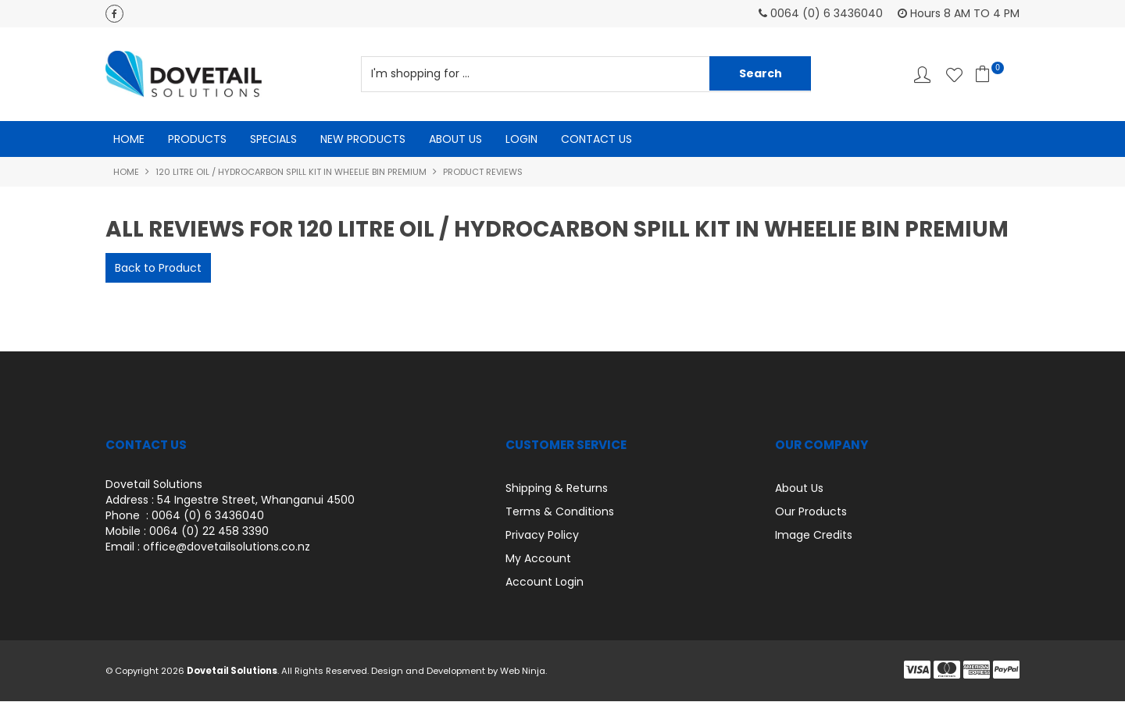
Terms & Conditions (559, 512)
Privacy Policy (542, 535)
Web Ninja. (523, 671)
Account (922, 74)
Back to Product (158, 268)
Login (521, 139)
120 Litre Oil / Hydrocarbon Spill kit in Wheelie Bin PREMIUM (291, 172)
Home (129, 139)
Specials (273, 139)
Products (197, 139)
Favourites (954, 74)
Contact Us (596, 139)
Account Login (544, 582)
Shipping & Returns (556, 489)
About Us (455, 139)
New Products (362, 139)
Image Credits (813, 535)
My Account (538, 559)
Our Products (811, 512)
